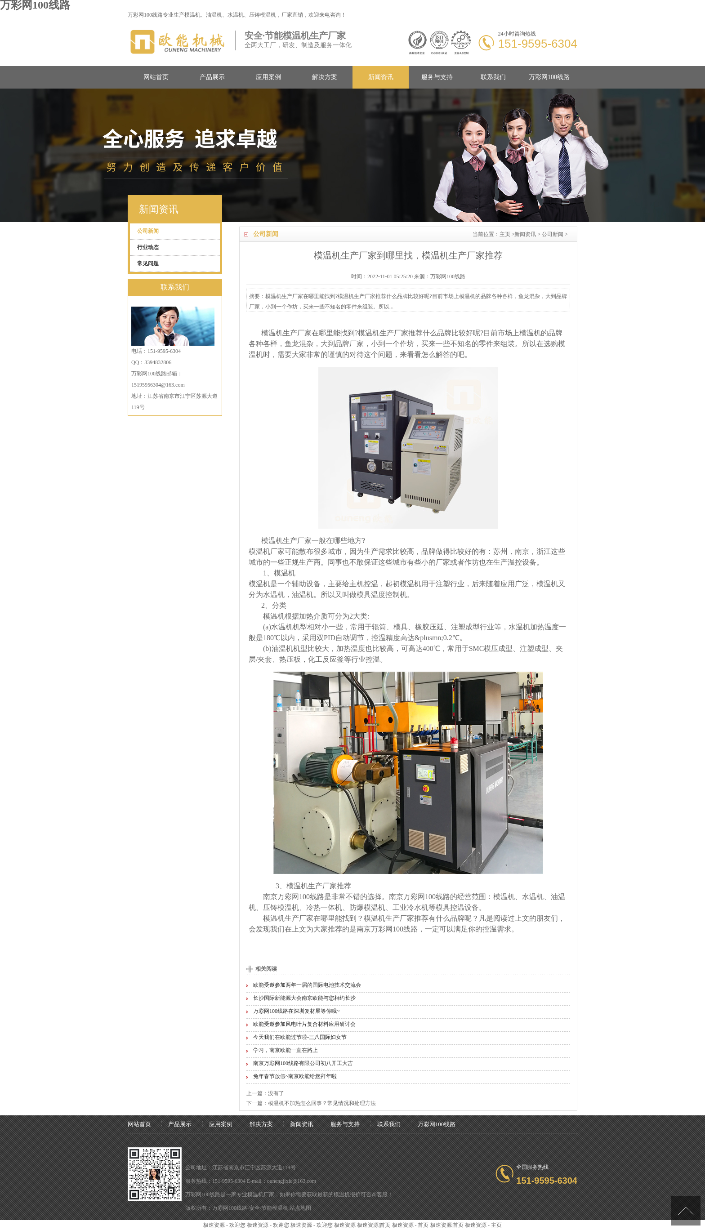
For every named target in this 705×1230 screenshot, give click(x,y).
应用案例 (268, 77)
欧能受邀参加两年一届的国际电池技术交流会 (307, 985)
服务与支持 (437, 77)
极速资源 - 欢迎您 (224, 1225)
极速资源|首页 (373, 1225)
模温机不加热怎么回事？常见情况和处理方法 (322, 1103)
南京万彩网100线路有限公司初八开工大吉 (303, 1063)
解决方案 (324, 77)
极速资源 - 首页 (410, 1225)
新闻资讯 (380, 77)
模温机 (192, 15)
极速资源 (345, 1225)
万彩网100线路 (549, 77)
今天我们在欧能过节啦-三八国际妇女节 (300, 1037)
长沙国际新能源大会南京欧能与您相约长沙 (304, 998)
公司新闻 (552, 234)
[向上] (686, 1211)
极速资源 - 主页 (483, 1225)
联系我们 (493, 77)
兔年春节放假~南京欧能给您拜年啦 (295, 1076)
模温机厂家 (260, 1194)
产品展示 (212, 77)
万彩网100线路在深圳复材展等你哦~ (296, 1011)
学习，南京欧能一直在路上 (285, 1050)
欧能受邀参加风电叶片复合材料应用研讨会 (304, 1024)
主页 (505, 234)
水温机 (274, 594)
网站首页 (156, 77)
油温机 (302, 594)
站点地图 (300, 1208)
